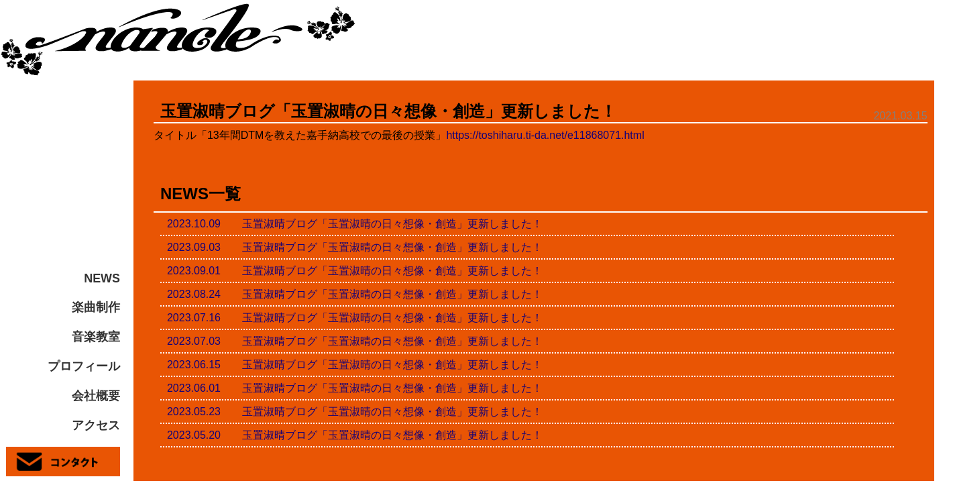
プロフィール (84, 366)
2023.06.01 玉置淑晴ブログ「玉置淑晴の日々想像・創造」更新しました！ (355, 388)
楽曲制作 (96, 307)
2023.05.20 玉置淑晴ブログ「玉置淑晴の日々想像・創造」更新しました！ (355, 435)
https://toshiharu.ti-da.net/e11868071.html (545, 135)
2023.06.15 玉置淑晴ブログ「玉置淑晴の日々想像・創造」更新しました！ (355, 364)
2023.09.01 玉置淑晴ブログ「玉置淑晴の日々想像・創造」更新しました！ (355, 270)
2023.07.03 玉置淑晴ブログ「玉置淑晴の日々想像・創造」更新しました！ (355, 341)
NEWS (102, 278)
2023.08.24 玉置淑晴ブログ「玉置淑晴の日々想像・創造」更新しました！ (355, 294)
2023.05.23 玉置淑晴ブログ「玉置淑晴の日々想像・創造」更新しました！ (355, 411)
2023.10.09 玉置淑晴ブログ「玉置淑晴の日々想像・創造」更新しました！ (355, 223)
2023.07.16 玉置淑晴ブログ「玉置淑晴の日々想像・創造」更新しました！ (355, 317)
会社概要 (96, 395)
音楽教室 (96, 336)
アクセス (96, 425)
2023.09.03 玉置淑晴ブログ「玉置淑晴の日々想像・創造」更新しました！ (355, 247)
